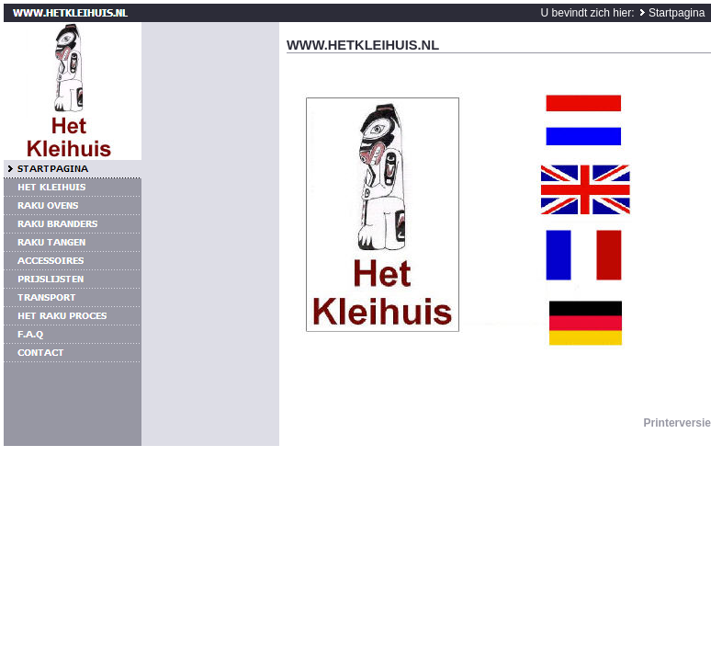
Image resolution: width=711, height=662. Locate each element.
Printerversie (677, 423)
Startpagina (677, 12)
